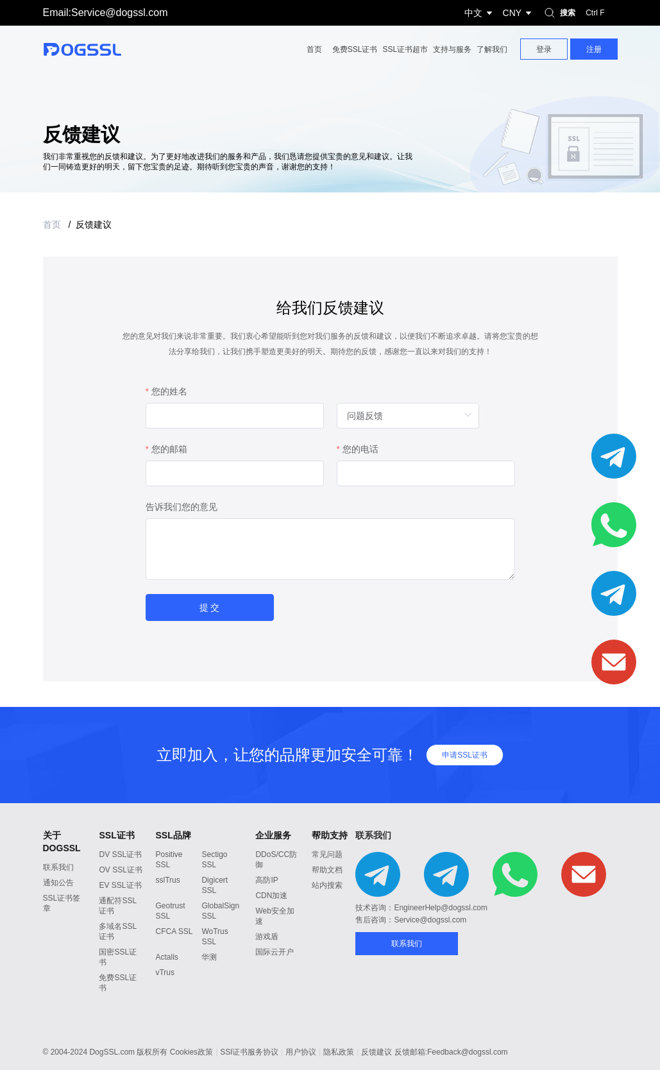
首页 (314, 49)
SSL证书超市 (405, 49)
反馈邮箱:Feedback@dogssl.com (451, 1052)
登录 (544, 49)
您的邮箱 (169, 451)
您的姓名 (169, 393)
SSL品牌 (172, 835)
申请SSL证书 (464, 755)
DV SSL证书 (120, 854)
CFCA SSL (173, 931)
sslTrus (167, 880)
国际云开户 (274, 951)
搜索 (575, 13)
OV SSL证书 (120, 869)
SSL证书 (116, 835)
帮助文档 (327, 869)
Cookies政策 (191, 1052)
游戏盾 (266, 936)
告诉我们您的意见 (181, 509)
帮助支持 (330, 835)
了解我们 (492, 49)
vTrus (164, 972)
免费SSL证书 (355, 49)
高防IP (266, 880)
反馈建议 (94, 224)
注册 (594, 49)
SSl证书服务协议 (249, 1052)
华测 (209, 957)
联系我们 (58, 867)
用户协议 (300, 1052)
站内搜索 (327, 885)
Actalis (166, 957)
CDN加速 (271, 895)
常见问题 (327, 854)
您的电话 (360, 451)
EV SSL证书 (120, 885)
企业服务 (273, 835)
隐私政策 (338, 1052)
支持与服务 (452, 49)
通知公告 (58, 882)
